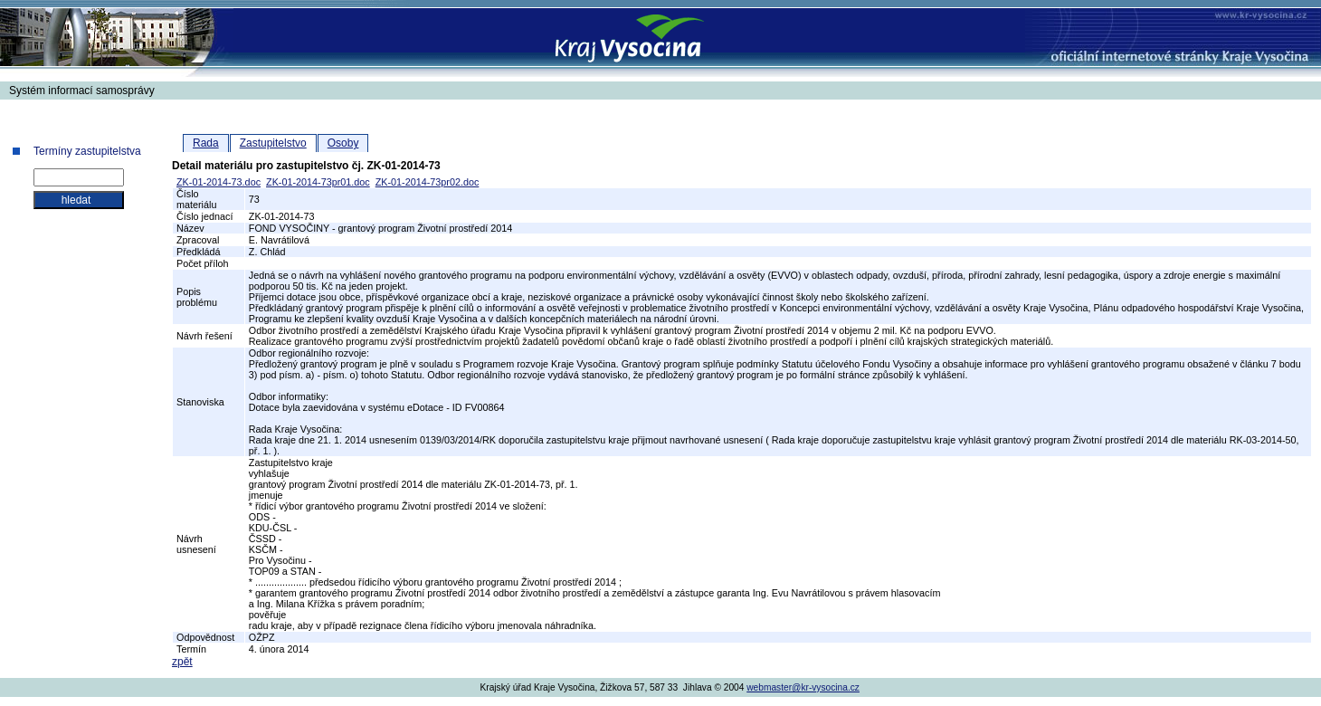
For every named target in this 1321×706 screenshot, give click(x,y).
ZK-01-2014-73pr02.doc (427, 181)
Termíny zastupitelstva (87, 151)
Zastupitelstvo (273, 143)
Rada (206, 143)
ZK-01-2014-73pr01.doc (318, 181)
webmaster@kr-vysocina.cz (803, 687)
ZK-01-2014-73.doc (218, 181)
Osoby (343, 143)
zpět (182, 661)
